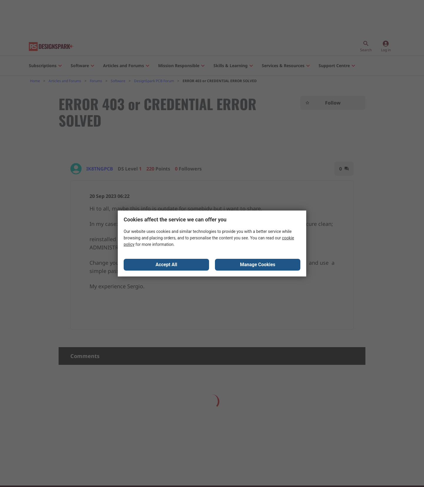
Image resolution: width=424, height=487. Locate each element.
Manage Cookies (257, 264)
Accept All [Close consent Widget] (166, 264)
